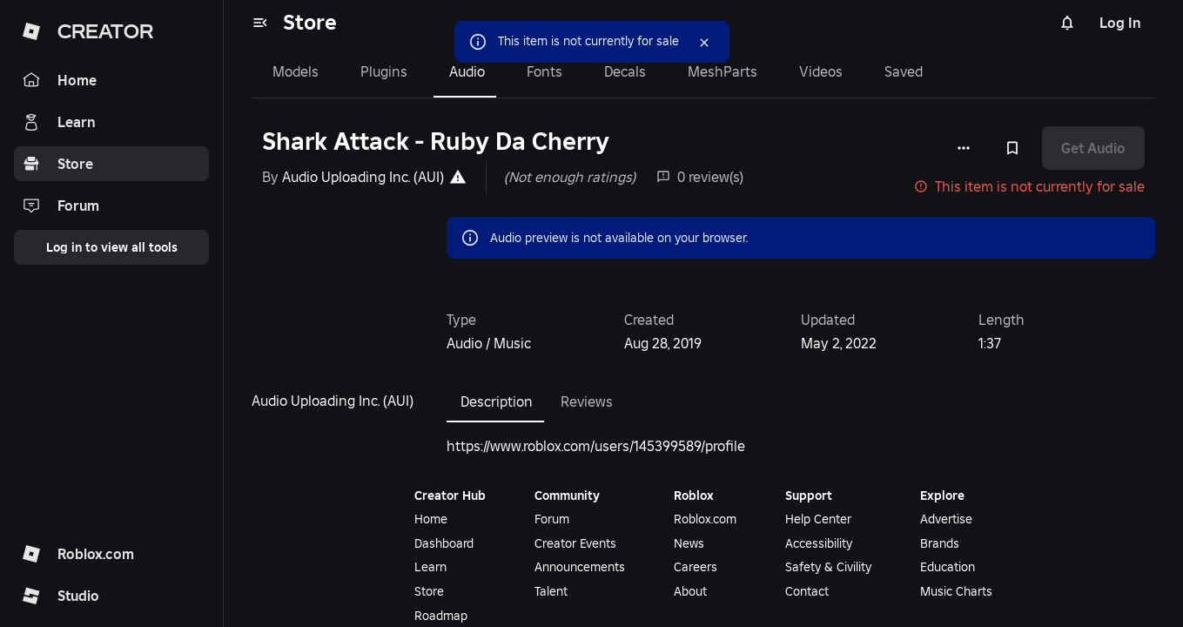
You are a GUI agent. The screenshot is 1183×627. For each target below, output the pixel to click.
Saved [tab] (903, 71)
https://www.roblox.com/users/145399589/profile (596, 446)
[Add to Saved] (1012, 148)
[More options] (963, 148)
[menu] (260, 22)
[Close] (704, 42)
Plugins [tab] (383, 71)
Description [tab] (496, 401)
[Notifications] (1067, 22)
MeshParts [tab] (722, 71)
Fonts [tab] (544, 71)
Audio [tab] (467, 71)
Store (310, 22)
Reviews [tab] (587, 401)
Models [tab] (295, 71)
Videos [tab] (821, 71)
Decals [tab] (625, 71)
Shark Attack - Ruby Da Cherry (435, 141)
